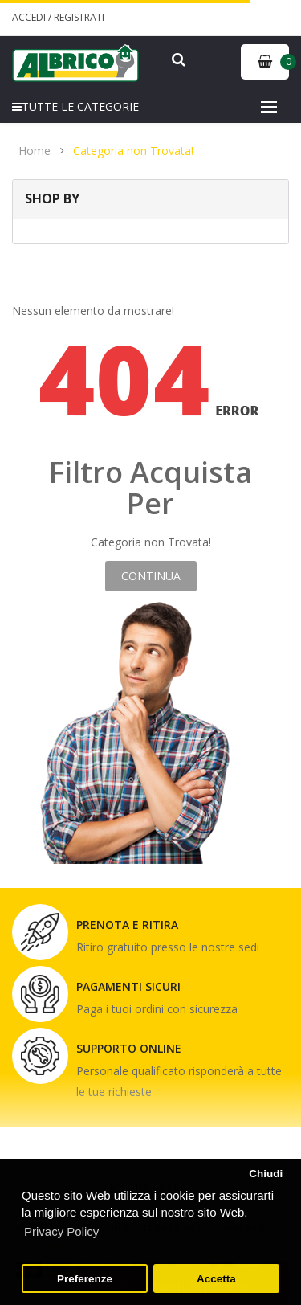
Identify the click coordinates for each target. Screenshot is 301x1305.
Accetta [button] (216, 1279)
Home (34, 151)
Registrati (79, 17)
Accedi (30, 17)
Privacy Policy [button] (61, 1231)
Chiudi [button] (266, 1174)
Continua (151, 575)
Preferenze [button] (84, 1279)
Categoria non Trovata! (133, 151)
